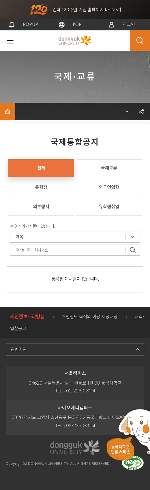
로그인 (129, 24)
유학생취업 (109, 206)
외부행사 (41, 206)
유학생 (41, 187)
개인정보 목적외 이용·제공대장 (90, 316)
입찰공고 (18, 328)
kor (77, 24)
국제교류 (109, 168)
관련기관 (74, 349)
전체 (41, 168)
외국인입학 (109, 187)
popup (30, 24)
